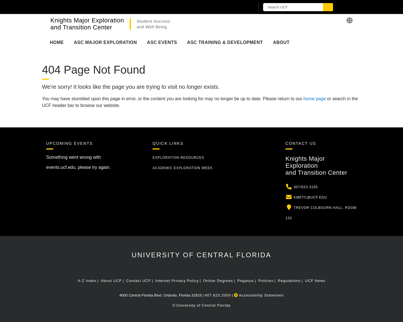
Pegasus (245, 281)
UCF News (315, 281)
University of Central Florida (201, 255)
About (281, 42)
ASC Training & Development (225, 42)
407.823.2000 (218, 295)
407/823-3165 (306, 187)
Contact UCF (138, 281)
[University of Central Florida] (111, 7)
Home (57, 42)
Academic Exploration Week (183, 168)
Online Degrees (218, 281)
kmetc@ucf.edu (310, 197)
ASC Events (162, 42)
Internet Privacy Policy (177, 281)
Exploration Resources (178, 158)
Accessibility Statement (259, 295)
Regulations (289, 281)
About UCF (111, 281)
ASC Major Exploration (105, 42)
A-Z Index (87, 281)
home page (314, 98)
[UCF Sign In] (237, 7)
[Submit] (328, 7)
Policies (265, 281)
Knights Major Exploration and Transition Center (87, 24)
